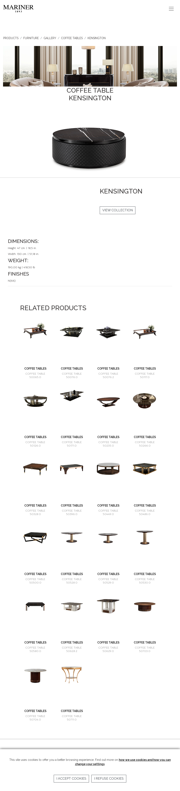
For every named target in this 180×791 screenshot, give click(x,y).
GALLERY (50, 38)
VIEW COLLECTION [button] (117, 210)
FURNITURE (31, 38)
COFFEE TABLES (72, 38)
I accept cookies (71, 778)
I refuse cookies (109, 778)
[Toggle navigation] (171, 9)
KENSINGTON (97, 38)
